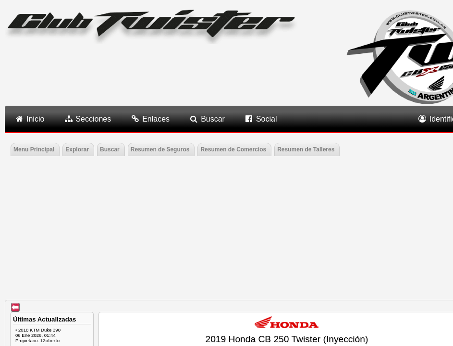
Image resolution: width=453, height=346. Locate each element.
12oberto (50, 340)
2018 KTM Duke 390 (39, 330)
